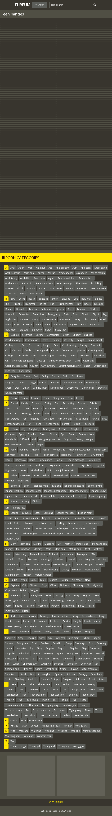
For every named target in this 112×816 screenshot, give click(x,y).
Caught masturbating (70, 365)
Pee (97, 595)
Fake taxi (94, 403)
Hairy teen (81, 454)
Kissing (25, 501)
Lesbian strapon (30, 517)
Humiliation (70, 465)
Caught (80, 339)
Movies (21, 569)
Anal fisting (11, 278)
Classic (54, 350)
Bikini (66, 314)
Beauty (9, 309)
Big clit (96, 314)
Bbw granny (54, 314)
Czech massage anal (16, 365)
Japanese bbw (98, 490)
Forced (14, 403)
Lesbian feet (11, 523)
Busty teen (60, 329)
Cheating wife (95, 350)
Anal (12, 267)
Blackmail (30, 303)
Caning (83, 345)
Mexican (27, 574)
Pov (68, 595)
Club (33, 355)
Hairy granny (96, 454)
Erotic (46, 398)
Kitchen (36, 501)
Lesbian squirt (74, 533)
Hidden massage (75, 459)
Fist (16, 413)
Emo (70, 398)
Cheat (87, 365)
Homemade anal (22, 465)
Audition (30, 288)
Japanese (15, 485)
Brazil (103, 319)
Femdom (36, 403)
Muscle (99, 564)
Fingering (34, 418)
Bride (47, 324)
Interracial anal (60, 475)
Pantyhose (36, 595)
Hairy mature (45, 459)
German (63, 428)
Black (52, 303)
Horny (23, 470)
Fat (24, 418)
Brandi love (39, 314)
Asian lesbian (36, 293)
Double (21, 382)
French (8, 408)
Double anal (92, 382)
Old (24, 585)
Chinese (88, 334)
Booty (77, 319)
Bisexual (98, 303)
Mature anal (82, 543)
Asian (21, 267)
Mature (37, 543)
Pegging (87, 595)
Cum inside (22, 355)
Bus (7, 303)
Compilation (53, 334)
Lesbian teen (74, 523)
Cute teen (10, 370)
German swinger (13, 444)
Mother (68, 543)
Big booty (36, 329)
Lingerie (46, 517)
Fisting (48, 403)
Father (37, 413)
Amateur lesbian (44, 283)
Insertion (9, 480)
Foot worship (12, 418)
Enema (24, 398)
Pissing (59, 595)
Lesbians (48, 512)
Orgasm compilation (16, 590)
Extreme (35, 398)
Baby (8, 324)
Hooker (59, 459)
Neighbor (76, 579)
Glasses (30, 444)
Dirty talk (54, 382)
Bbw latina (64, 319)
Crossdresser (32, 339)
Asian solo (10, 293)
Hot (49, 470)
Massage (49, 543)
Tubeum (22, 4)
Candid (27, 350)
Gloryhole (76, 428)
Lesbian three (12, 538)
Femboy (37, 408)
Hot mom (10, 454)
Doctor (55, 376)
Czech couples (47, 355)
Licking (60, 523)
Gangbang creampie (49, 439)
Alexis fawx (81, 283)
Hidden (35, 449)
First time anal (65, 418)
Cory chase (25, 370)
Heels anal (66, 454)
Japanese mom (41, 485)
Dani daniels (88, 387)
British (54, 298)
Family (24, 403)
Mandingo (45, 559)
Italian (46, 475)
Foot (54, 413)
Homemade (59, 449)
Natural (64, 579)
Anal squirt (27, 283)
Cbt (7, 350)
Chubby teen (11, 345)
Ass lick (69, 288)
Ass (50, 267)
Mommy (38, 548)
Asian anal (29, 272)
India (36, 475)
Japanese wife (94, 485)
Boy (78, 303)
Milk (93, 554)
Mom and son (99, 543)
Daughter (15, 376)
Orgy (44, 585)
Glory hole (10, 439)
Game (72, 434)
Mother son (67, 554)
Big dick (73, 324)
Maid (48, 548)
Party (76, 595)
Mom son (25, 543)
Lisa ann (102, 517)
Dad (36, 376)
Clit (7, 360)
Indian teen (89, 475)
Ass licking (96, 283)
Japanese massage (74, 485)
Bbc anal (23, 319)
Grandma (10, 434)
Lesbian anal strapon (52, 533)
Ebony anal (58, 398)
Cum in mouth (95, 339)
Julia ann (56, 485)
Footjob (82, 403)
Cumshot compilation (60, 360)
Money (9, 548)
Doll (17, 387)
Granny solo (90, 428)
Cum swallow (48, 365)
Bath (83, 324)
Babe (38, 324)
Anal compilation (66, 278)
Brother (33, 309)
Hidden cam (100, 449)
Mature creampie (83, 564)
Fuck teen (77, 413)
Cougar (34, 365)
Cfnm (45, 339)
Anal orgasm (62, 267)
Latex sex (90, 533)
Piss (25, 595)
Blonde (85, 314)
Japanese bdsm (49, 496)
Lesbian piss (11, 533)
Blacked (94, 309)
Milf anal (53, 554)
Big (105, 314)
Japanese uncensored (55, 490)
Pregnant (15, 595)
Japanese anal (33, 490)
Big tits (42, 303)
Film (46, 413)
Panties (25, 600)
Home (8, 459)
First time (50, 408)
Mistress (98, 548)
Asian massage (64, 283)
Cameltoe (99, 355)
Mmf (87, 548)
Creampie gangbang (22, 360)
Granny (14, 428)
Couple (46, 345)
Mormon (76, 569)
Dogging (9, 382)
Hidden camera (50, 454)
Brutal (70, 309)
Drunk (27, 376)
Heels (32, 459)
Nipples (53, 579)
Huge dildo (85, 465)
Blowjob (66, 298)
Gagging (68, 439)
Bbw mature (90, 319)
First (104, 418)
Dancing (102, 387)
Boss (75, 314)
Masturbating (51, 569)
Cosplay (62, 355)
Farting (95, 418)
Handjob (23, 449)
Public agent (11, 600)
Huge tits (99, 465)
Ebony (13, 398)
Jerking (82, 496)
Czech (66, 334)
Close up (40, 360)
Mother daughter (62, 564)
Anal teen (86, 267)
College (9, 355)
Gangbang (34, 428)
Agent (51, 278)
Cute (56, 345)
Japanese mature (79, 490)
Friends (64, 413)
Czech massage (13, 339)
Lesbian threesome (84, 517)
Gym (62, 434)
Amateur (40, 267)
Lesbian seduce (46, 523)
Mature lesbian (37, 554)
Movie (8, 554)
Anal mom (39, 278)
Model (71, 559)
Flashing (26, 413)
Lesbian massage (65, 512)
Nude (43, 579)
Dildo (65, 376)
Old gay (34, 590)
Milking (65, 569)
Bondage (43, 298)
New (87, 579)
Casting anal (41, 350)
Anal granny (56, 288)
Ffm (18, 408)
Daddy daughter (13, 392)
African (51, 272)
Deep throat (56, 387)
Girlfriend (24, 439)
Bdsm (22, 298)
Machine (32, 559)
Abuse (23, 293)
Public (49, 595)
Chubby (77, 334)
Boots (87, 303)
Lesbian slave (12, 528)
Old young (77, 585)
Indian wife (23, 480)
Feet (57, 403)
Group (43, 434)
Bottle (48, 329)
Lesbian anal (11, 517)
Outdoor (64, 585)
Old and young (94, 585)
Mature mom (12, 574)
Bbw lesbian (59, 324)
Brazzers (81, 309)
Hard (7, 465)
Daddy (44, 376)
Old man (33, 585)
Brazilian (27, 324)
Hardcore (39, 465)
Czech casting (69, 345)
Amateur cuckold (14, 288)
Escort (79, 398)
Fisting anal (77, 408)
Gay (23, 428)
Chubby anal (100, 365)
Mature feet (34, 569)
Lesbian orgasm (30, 533)
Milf (59, 543)
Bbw (12, 298)
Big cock (59, 309)
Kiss (7, 507)
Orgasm (14, 585)
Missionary (21, 554)
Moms (21, 559)
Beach (31, 298)
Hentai (45, 449)
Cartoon (16, 350)
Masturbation (23, 548)
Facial (8, 413)
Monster (25, 564)
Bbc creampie (48, 319)
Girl (34, 439)
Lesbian (14, 512)
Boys (16, 324)
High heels (10, 470)
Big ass (98, 298)
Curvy (73, 355)
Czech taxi (34, 345)
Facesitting (68, 403)
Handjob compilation (65, 470)
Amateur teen (86, 278)
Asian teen (81, 272)
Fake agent (48, 418)
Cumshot (95, 345)
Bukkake (17, 303)
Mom (13, 543)
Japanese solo (68, 496)
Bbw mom (10, 329)
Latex (37, 512)
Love (92, 528)
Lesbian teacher (62, 517)
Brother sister (66, 303)
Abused (42, 288)
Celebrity (68, 339)
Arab (30, 267)
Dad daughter (39, 387)
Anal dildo (25, 278)
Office (53, 585)
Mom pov (82, 554)
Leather (27, 528)
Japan (26, 485)
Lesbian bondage (43, 528)
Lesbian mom (85, 512)
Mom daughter (86, 559)
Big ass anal (96, 324)
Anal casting (100, 267)
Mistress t (59, 559)
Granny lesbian (86, 434)
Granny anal (49, 428)
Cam (77, 360)
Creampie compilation (73, 350)
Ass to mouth (98, 272)
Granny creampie (84, 439)
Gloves (53, 434)
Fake (96, 413)
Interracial (25, 475)
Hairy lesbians (36, 470)
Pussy (36, 600)
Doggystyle (72, 387)
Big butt (24, 329)
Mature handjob (43, 574)
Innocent (75, 475)
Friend (38, 423)
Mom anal (60, 548)
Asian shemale (98, 288)
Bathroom (46, 309)
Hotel (35, 454)
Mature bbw (11, 564)
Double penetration (72, 382)
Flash (88, 413)
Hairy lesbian (54, 465)
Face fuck (89, 423)
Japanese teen (12, 496)
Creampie (27, 334)
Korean (14, 501)
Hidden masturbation (79, 449)
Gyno (21, 434)
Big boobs (10, 319)
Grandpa (31, 434)
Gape (40, 444)
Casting (39, 334)
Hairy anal (24, 454)
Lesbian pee (62, 528)
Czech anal (88, 360)
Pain (44, 600)
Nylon (24, 579)
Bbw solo (10, 314)
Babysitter (24, 314)
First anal (63, 408)
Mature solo (75, 548)
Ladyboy (26, 512)
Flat (29, 423)
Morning (102, 559)
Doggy (32, 382)
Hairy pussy (94, 459)
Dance (42, 382)
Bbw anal (86, 298)
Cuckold (14, 334)
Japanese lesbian (14, 490)
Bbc (76, 298)
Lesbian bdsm (79, 528)
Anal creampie (12, 272)
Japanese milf (31, 496)
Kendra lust (19, 507)
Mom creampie (42, 564)
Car (23, 345)
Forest (65, 423)
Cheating (56, 339)
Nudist (13, 579)
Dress (8, 387)
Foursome (92, 408)
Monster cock (92, 569)
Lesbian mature (93, 523)
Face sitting (82, 418)
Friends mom (52, 423)
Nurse (33, 579)
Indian (13, 475)
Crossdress (85, 355)
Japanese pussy (97, 496)
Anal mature (11, 283)
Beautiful (21, 309)
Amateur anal (66, 272)
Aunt (74, 267)
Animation (81, 288)
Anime (41, 272)
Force (27, 408)
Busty (35, 319)
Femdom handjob (14, 423)
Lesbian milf (28, 523)
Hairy (13, 449)
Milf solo (9, 559)
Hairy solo (20, 459)
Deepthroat (78, 376)
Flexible (76, 423)
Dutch (26, 387)
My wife (9, 569)
